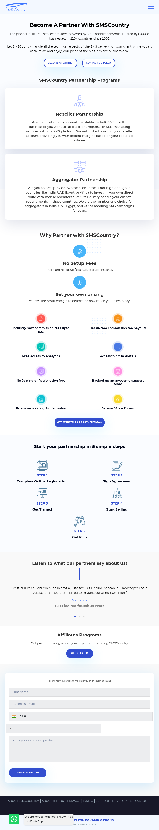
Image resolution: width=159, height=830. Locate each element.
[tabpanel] (79, 598)
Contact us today (98, 63)
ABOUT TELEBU (53, 801)
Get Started (79, 653)
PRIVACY (73, 801)
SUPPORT (103, 801)
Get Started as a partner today (79, 422)
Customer (143, 801)
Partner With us (28, 772)
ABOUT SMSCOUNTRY (23, 801)
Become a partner (60, 63)
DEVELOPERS (122, 801)
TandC (87, 801)
